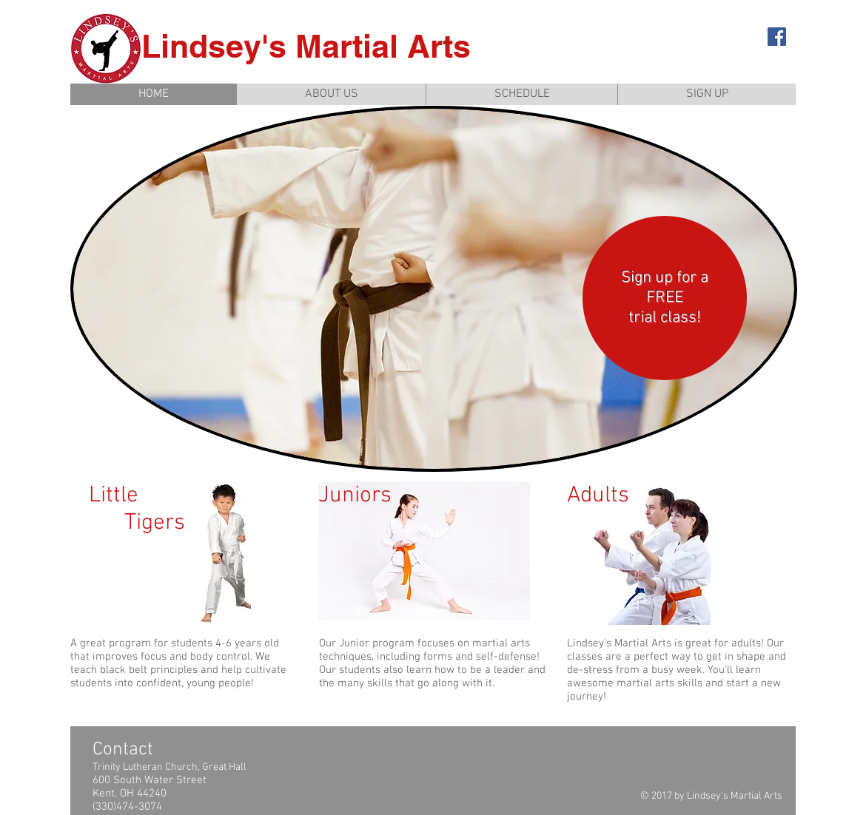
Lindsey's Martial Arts (306, 46)
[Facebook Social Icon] (777, 36)
